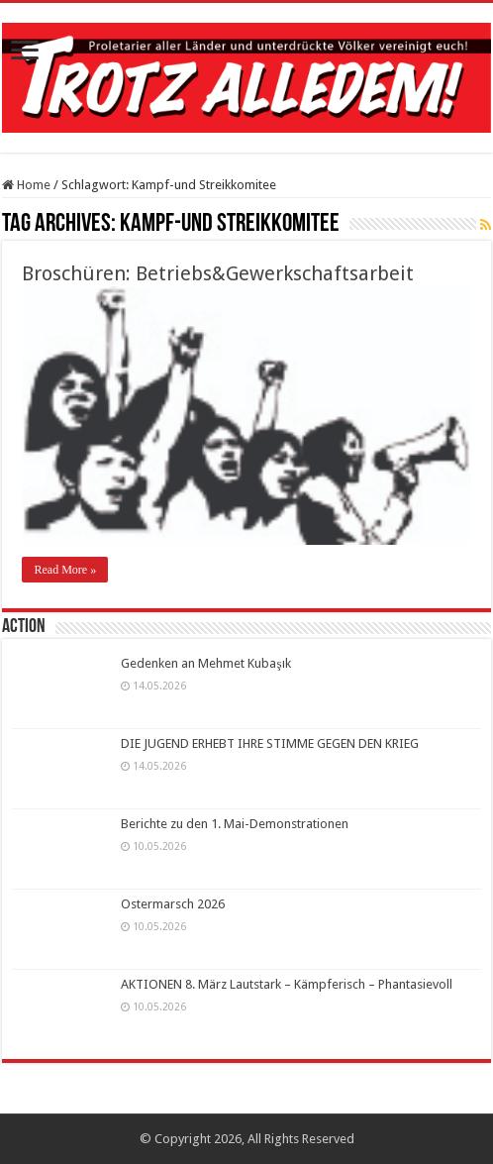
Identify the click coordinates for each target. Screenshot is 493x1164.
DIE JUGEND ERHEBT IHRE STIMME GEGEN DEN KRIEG (270, 743)
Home (26, 184)
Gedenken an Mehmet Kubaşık (205, 663)
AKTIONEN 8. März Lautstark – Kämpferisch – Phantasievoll (286, 984)
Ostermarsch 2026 (173, 904)
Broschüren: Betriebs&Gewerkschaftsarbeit (218, 273)
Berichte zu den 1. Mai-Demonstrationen (234, 823)
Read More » (65, 570)
